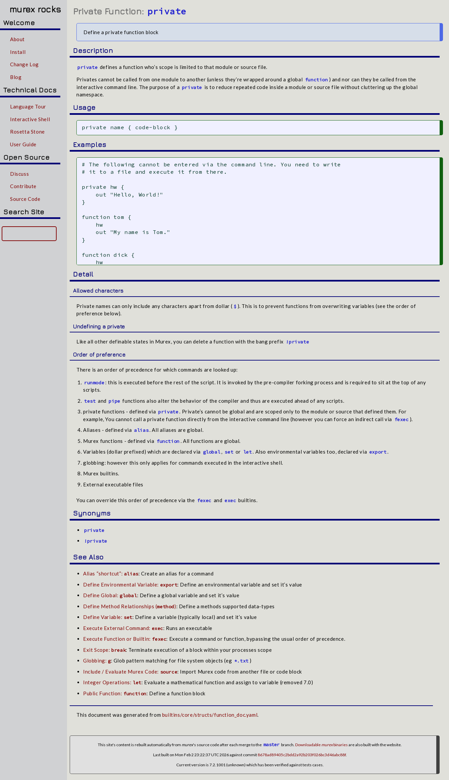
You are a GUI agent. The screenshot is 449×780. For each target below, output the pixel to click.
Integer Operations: (112, 682)
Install (17, 52)
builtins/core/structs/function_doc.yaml (209, 714)
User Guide (23, 144)
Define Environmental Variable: (130, 584)
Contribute (23, 186)
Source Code (25, 199)
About (17, 39)
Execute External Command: (123, 627)
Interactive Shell (30, 119)
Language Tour (28, 106)
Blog (15, 77)
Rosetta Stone (27, 132)
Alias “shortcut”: (110, 573)
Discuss (19, 174)
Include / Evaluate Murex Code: (130, 671)
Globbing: (97, 660)
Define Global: (110, 595)
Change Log (24, 64)
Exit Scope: (104, 649)
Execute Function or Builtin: (124, 638)
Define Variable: (107, 617)
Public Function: (114, 693)
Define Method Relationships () (129, 606)
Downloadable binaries (321, 744)
